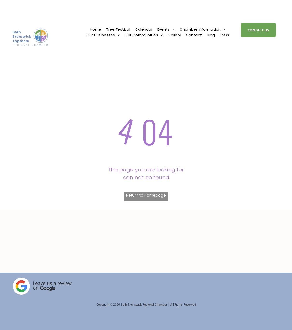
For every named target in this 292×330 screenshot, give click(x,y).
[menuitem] (96, 29)
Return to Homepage (146, 195)
